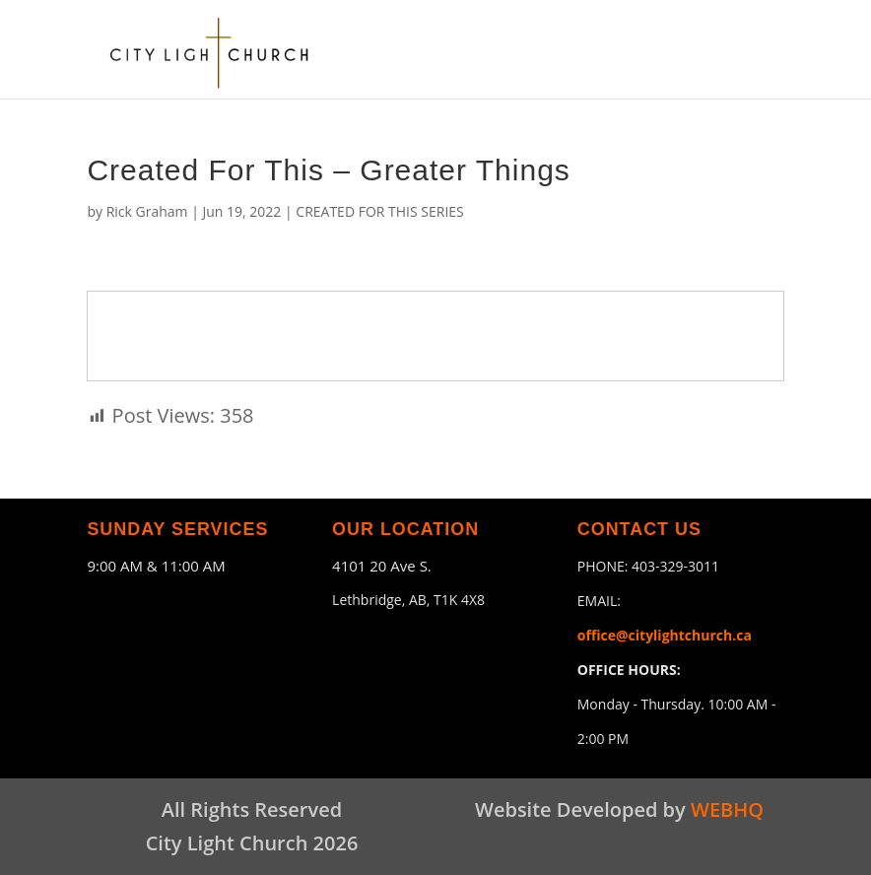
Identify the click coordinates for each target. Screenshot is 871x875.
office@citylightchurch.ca (664, 635)
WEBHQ (727, 809)
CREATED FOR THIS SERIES (380, 211)
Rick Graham (147, 211)
